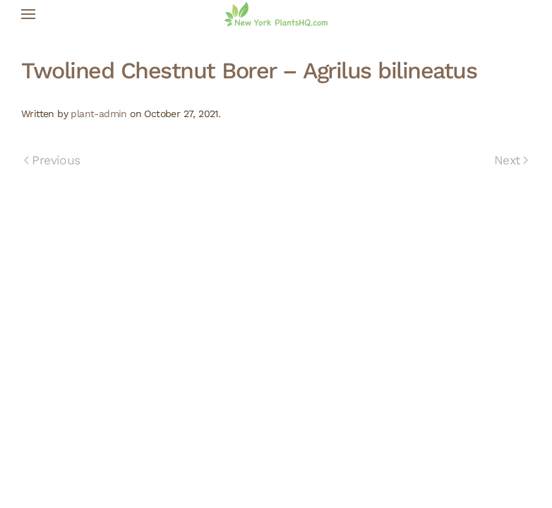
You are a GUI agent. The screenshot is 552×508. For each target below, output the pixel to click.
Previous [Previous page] (52, 160)
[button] (28, 14)
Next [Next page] (511, 160)
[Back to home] (276, 14)
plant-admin (98, 113)
